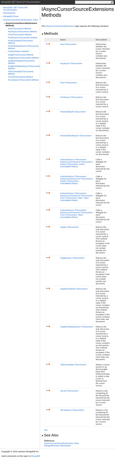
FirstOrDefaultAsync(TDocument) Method (23, 47)
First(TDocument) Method (20, 34)
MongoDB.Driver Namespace (57, 445)
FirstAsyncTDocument (71, 97)
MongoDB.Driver (11, 16)
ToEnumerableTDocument (73, 364)
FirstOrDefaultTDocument (73, 112)
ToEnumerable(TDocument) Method (20, 72)
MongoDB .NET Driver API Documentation (15, 8)
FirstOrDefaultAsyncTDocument (76, 135)
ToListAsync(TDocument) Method (23, 80)
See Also (49, 435)
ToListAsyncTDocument (72, 410)
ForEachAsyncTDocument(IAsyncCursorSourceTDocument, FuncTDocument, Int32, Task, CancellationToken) (77, 196)
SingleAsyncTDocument (72, 258)
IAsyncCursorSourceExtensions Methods (21, 24)
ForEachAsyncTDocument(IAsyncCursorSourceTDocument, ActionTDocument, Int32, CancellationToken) (77, 163)
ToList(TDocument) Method (20, 77)
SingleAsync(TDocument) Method (23, 58)
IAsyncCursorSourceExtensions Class (20, 20)
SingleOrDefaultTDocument (74, 289)
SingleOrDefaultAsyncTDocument (77, 327)
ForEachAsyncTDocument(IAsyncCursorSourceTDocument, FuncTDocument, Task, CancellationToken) (77, 213)
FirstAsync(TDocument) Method (22, 37)
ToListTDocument (69, 391)
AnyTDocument (68, 44)
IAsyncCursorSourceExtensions (60, 26)
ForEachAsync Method (18, 51)
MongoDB (35, 456)
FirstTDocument (68, 82)
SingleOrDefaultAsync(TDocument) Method (24, 67)
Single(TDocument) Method (20, 55)
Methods (49, 33)
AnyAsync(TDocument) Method (22, 31)
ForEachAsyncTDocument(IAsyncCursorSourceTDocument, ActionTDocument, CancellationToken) (77, 180)
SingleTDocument (69, 227)
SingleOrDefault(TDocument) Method (21, 62)
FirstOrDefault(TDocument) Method (20, 41)
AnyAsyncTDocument (71, 63)
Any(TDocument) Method (19, 28)
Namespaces (9, 13)
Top (45, 430)
